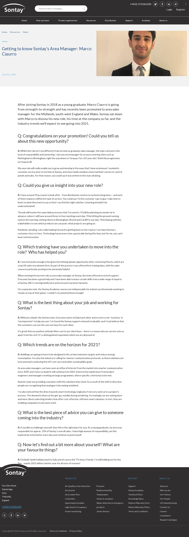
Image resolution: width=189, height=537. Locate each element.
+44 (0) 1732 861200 (140, 4)
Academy (146, 20)
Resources (91, 20)
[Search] (61, 8)
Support (129, 20)
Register (180, 9)
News (25, 32)
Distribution (110, 20)
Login (169, 9)
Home (24, 20)
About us (163, 20)
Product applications (67, 20)
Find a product (42, 20)
